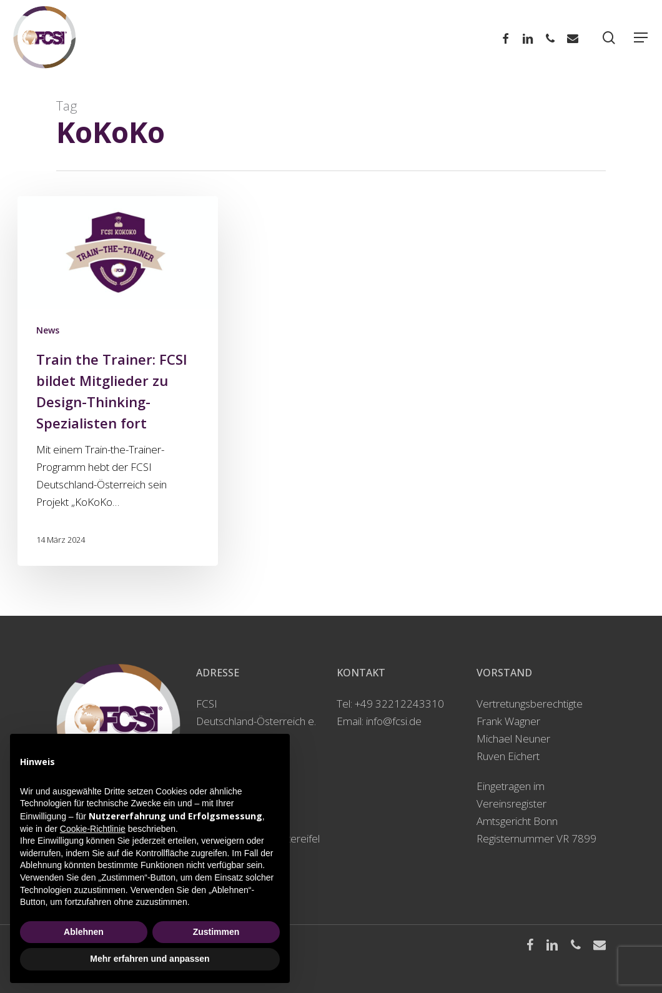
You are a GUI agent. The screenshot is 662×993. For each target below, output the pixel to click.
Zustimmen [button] (216, 932)
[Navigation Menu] (641, 37)
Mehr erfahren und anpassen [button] (149, 959)
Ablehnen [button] (84, 932)
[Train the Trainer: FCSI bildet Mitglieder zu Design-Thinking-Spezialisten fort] (117, 381)
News (47, 330)
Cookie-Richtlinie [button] (93, 829)
